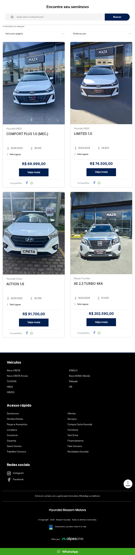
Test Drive (73, 435)
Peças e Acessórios (17, 424)
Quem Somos (14, 446)
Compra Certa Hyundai (80, 424)
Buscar (117, 17)
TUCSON (11, 381)
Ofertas (72, 413)
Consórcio (12, 435)
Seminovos (13, 413)
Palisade (73, 381)
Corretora (73, 430)
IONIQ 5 (73, 370)
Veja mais (33, 172)
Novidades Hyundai (78, 451)
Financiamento (76, 441)
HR (70, 387)
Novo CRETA (13, 370)
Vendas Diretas (15, 419)
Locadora (12, 430)
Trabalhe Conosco (16, 451)
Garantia (11, 441)
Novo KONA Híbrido (79, 376)
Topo (128, 483)
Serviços (72, 419)
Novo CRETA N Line (17, 376)
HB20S (10, 392)
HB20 (10, 387)
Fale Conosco (75, 446)
